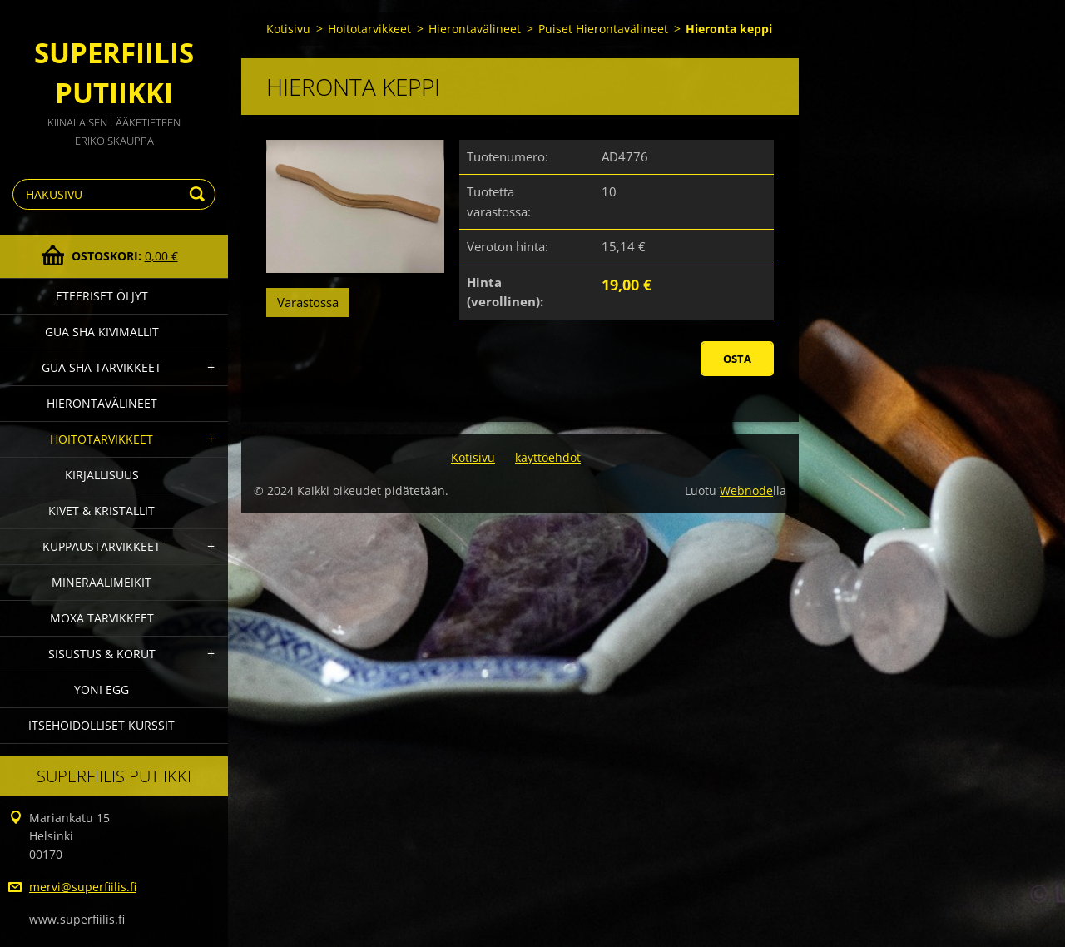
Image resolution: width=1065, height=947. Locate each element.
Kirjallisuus (102, 475)
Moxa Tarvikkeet (102, 618)
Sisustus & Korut (102, 654)
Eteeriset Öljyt (102, 296)
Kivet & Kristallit (101, 510)
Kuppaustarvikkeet (101, 546)
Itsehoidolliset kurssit (101, 725)
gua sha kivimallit (102, 332)
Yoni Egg (101, 689)
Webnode (746, 490)
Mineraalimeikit (101, 582)
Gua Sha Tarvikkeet (101, 367)
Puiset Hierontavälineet (603, 29)
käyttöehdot (548, 457)
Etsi (200, 194)
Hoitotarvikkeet (101, 439)
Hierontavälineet (102, 403)
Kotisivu (288, 29)
